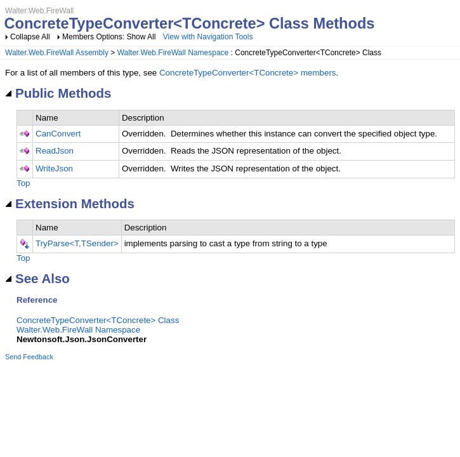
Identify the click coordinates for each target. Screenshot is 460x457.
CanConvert (58, 133)
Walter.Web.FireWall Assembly (56, 52)
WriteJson (54, 168)
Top (23, 183)
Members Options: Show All (110, 36)
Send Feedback (29, 357)
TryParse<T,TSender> (77, 243)
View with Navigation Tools (208, 36)
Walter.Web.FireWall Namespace (173, 52)
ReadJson (55, 151)
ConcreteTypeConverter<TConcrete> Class (97, 320)
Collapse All (30, 36)
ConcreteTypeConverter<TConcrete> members (247, 72)
